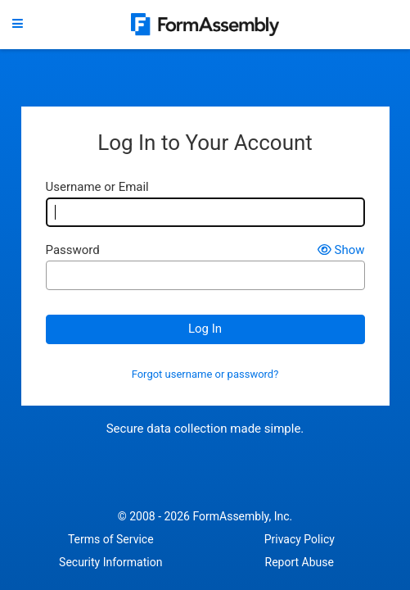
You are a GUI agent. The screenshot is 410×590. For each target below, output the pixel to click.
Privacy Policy (299, 539)
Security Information (110, 562)
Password (73, 250)
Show (341, 250)
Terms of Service (111, 539)
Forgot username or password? (205, 374)
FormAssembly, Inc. (242, 516)
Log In (205, 328)
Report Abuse (299, 562)
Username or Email (97, 187)
